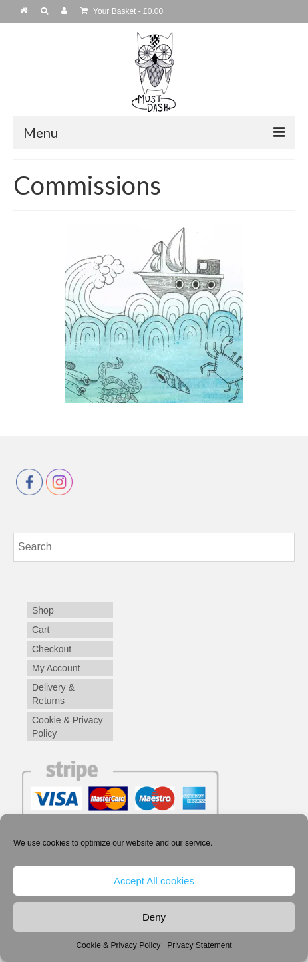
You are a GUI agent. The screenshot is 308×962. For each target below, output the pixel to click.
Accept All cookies (154, 880)
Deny (154, 917)
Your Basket (121, 11)
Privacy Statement (199, 945)
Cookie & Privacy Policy (118, 945)
